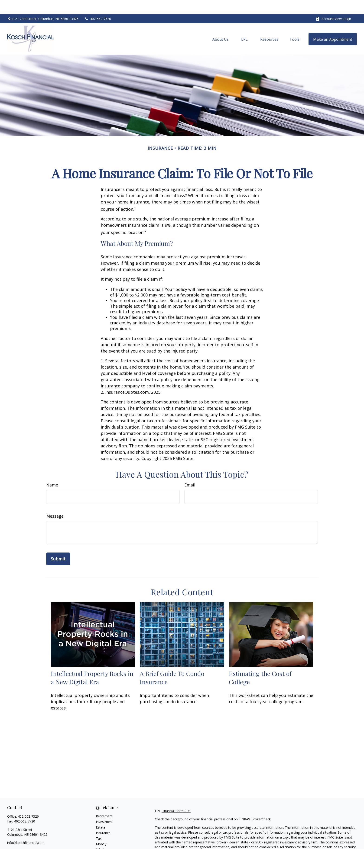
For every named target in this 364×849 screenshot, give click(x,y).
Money (101, 830)
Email (189, 471)
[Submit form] (58, 545)
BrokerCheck (261, 805)
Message (55, 502)
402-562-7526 (97, 5)
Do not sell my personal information (276, 846)
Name (52, 471)
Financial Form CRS (176, 797)
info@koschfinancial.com (26, 828)
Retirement (104, 802)
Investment (104, 808)
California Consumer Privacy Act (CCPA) (308, 841)
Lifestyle (102, 835)
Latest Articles (106, 841)
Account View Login (333, 5)
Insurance (103, 819)
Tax (98, 824)
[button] (220, 25)
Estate (100, 813)
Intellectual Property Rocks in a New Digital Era (92, 663)
